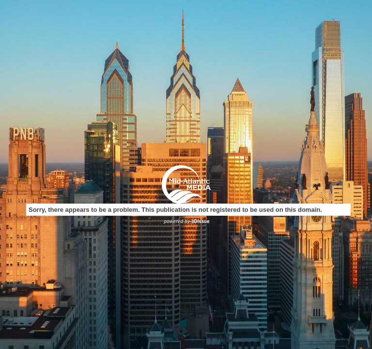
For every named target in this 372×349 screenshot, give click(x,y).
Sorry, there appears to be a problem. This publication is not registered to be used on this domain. (175, 209)
